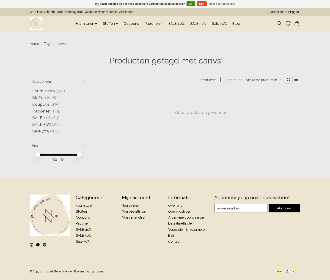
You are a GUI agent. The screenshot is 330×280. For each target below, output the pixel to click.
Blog (236, 24)
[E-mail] (240, 208)
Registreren (130, 205)
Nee (201, 3)
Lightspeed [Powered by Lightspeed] (97, 271)
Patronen (41, 111)
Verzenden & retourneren (187, 229)
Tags (47, 44)
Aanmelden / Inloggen (284, 12)
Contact (174, 241)
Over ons (175, 205)
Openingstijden (179, 211)
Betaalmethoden (181, 223)
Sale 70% (219, 24)
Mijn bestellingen (134, 211)
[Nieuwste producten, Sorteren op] (263, 80)
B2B (171, 235)
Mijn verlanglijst (133, 217)
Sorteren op (233, 80)
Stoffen (39, 97)
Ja (190, 3)
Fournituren (43, 90)
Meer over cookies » (222, 3)
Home (34, 44)
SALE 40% (176, 24)
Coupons (131, 24)
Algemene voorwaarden (186, 217)
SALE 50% (198, 24)
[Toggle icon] (279, 23)
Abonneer (284, 208)
